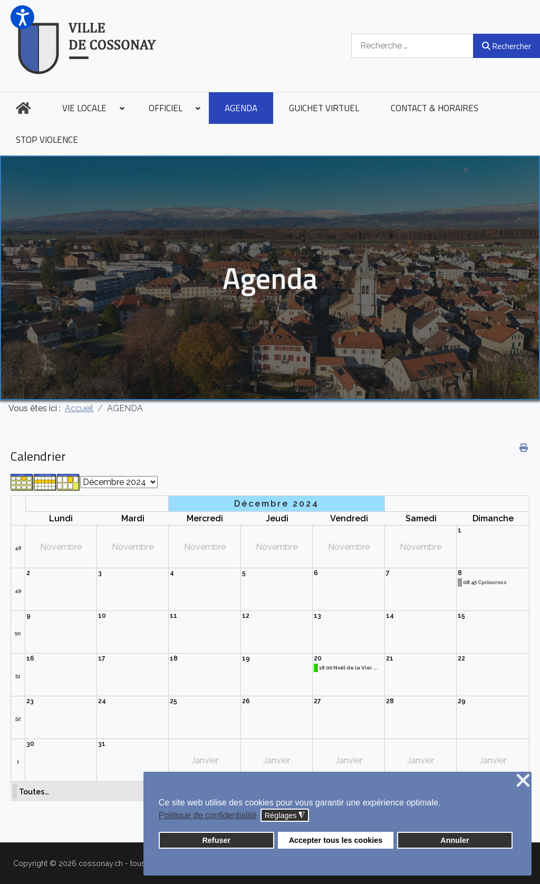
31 (101, 743)
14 (390, 615)
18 (174, 658)
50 (18, 633)
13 (317, 615)
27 (317, 701)
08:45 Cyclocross (485, 582)
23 (30, 701)
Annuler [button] (454, 840)
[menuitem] (23, 108)
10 (102, 615)
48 (18, 548)
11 (173, 615)
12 (245, 615)
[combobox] (412, 45)
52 (18, 719)
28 (390, 701)
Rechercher (506, 46)
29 (462, 701)
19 (246, 658)
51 (17, 676)
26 (246, 701)
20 (318, 658)
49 (18, 591)
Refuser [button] (216, 840)
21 (389, 658)
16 (30, 658)
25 (173, 701)
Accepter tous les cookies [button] (336, 840)
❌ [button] (523, 780)
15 (461, 615)
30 (30, 743)
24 (102, 701)
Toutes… (34, 791)
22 (461, 658)
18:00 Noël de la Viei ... (348, 668)
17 (101, 658)
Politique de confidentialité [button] (208, 815)
